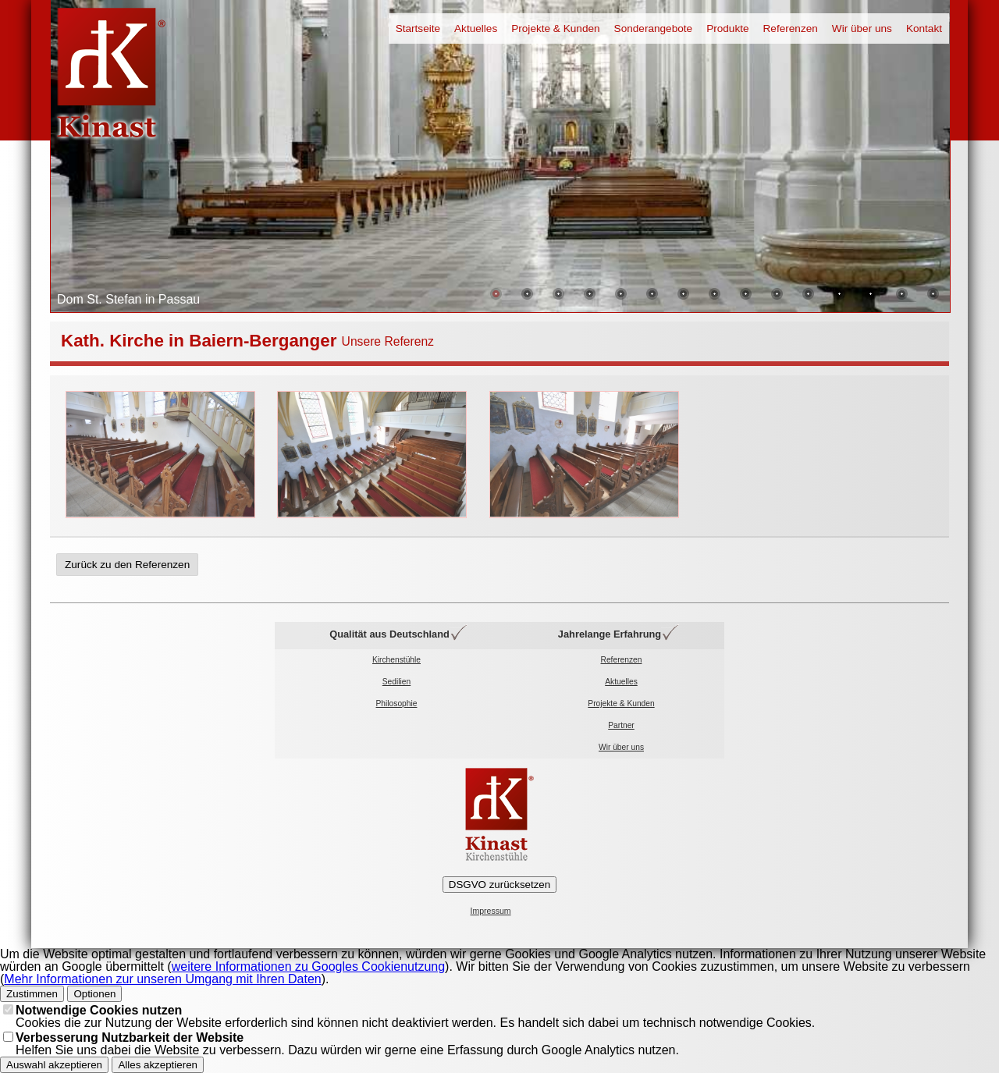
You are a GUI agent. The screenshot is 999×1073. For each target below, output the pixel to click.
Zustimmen (32, 994)
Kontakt (924, 28)
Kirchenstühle (396, 660)
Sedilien (396, 681)
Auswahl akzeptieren (54, 1065)
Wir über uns (862, 28)
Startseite (418, 28)
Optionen (94, 994)
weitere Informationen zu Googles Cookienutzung (308, 966)
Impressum (491, 911)
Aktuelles (475, 28)
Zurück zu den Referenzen (127, 564)
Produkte (727, 28)
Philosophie (397, 703)
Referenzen (790, 28)
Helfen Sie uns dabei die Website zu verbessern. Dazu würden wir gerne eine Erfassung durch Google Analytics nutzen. (347, 1044)
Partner (621, 725)
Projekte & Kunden (555, 28)
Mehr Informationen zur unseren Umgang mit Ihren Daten (162, 979)
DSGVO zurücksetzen (499, 884)
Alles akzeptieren (157, 1065)
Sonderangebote (653, 28)
